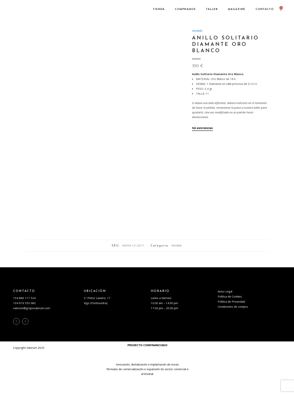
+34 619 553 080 (24, 319)
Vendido (197, 30)
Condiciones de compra (233, 323)
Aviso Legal (225, 307)
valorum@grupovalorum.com (31, 324)
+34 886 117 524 (24, 314)
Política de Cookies (230, 312)
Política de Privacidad (231, 317)
